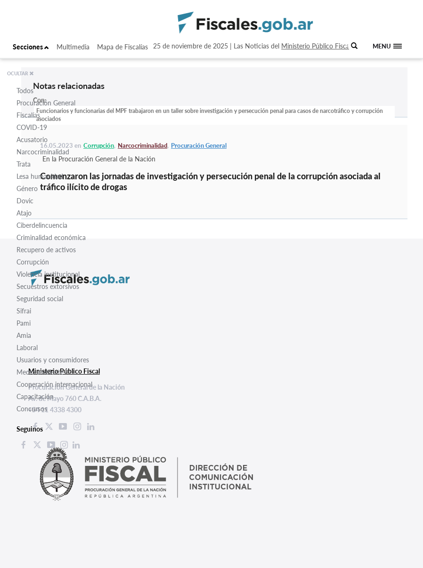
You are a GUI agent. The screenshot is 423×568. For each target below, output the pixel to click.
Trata (23, 164)
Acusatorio (32, 140)
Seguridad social (39, 299)
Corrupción (32, 262)
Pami (23, 323)
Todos (24, 91)
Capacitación (35, 396)
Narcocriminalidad (42, 152)
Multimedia (73, 47)
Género (27, 188)
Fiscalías (28, 115)
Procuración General (45, 103)
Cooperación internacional (54, 384)
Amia (23, 335)
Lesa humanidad (39, 176)
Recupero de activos (46, 250)
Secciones (31, 47)
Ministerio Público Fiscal (316, 46)
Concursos (31, 409)
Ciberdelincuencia (41, 225)
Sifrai (23, 311)
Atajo (24, 213)
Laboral (27, 348)
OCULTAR (20, 73)
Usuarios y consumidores (52, 360)
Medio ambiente (40, 372)
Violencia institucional (48, 274)
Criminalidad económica (51, 237)
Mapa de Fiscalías (122, 47)
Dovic (24, 201)
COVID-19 (31, 127)
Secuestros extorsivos (47, 286)
